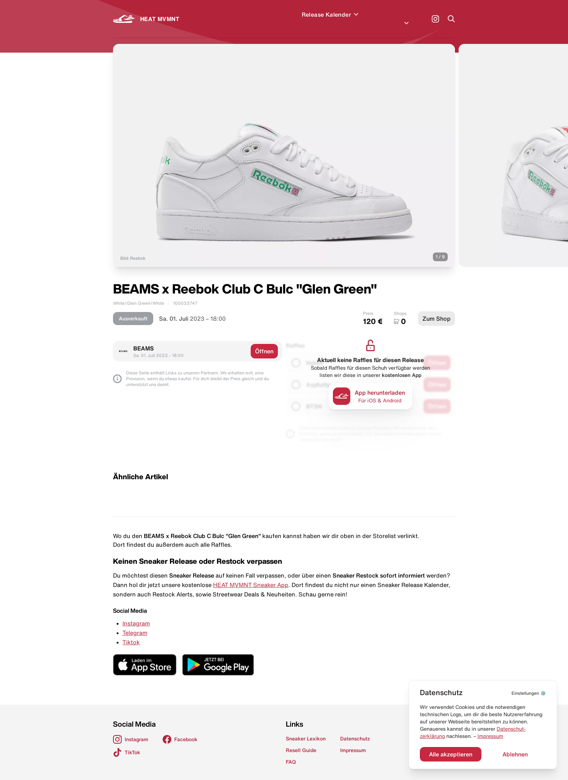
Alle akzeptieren (450, 754)
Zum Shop (436, 310)
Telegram (134, 624)
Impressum (490, 736)
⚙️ (528, 693)
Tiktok (131, 633)
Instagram (136, 614)
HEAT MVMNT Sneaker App (250, 576)
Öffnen (264, 342)
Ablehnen (515, 754)
